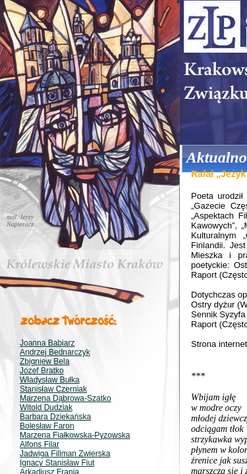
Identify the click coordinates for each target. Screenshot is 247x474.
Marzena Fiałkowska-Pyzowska (75, 435)
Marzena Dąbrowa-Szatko (65, 398)
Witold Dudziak (46, 407)
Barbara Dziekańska (55, 416)
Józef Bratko (42, 370)
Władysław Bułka (50, 379)
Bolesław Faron (47, 426)
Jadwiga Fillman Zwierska (65, 453)
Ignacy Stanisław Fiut (57, 462)
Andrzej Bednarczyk (55, 352)
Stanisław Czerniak (53, 389)
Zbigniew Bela (44, 361)
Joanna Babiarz (47, 343)
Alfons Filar (39, 444)
